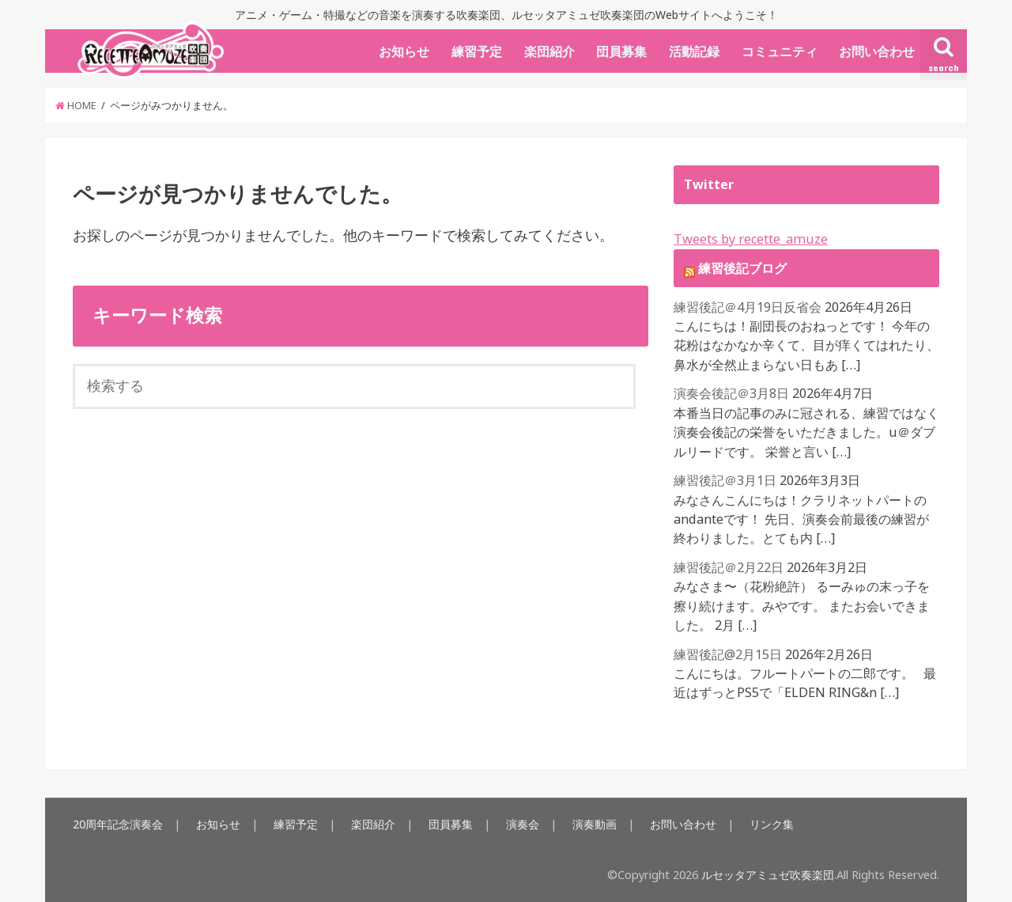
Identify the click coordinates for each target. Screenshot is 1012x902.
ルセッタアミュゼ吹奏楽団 (767, 874)
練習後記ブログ (742, 268)
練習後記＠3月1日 (725, 480)
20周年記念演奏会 (118, 824)
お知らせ (404, 51)
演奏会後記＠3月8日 (731, 393)
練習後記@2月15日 (728, 654)
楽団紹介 (549, 51)
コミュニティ (780, 51)
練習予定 (476, 51)
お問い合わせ (877, 51)
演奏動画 (594, 824)
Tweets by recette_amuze (751, 239)
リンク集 (772, 824)
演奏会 (522, 824)
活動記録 (694, 51)
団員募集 (621, 51)
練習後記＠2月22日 (729, 567)
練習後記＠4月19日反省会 (747, 307)
